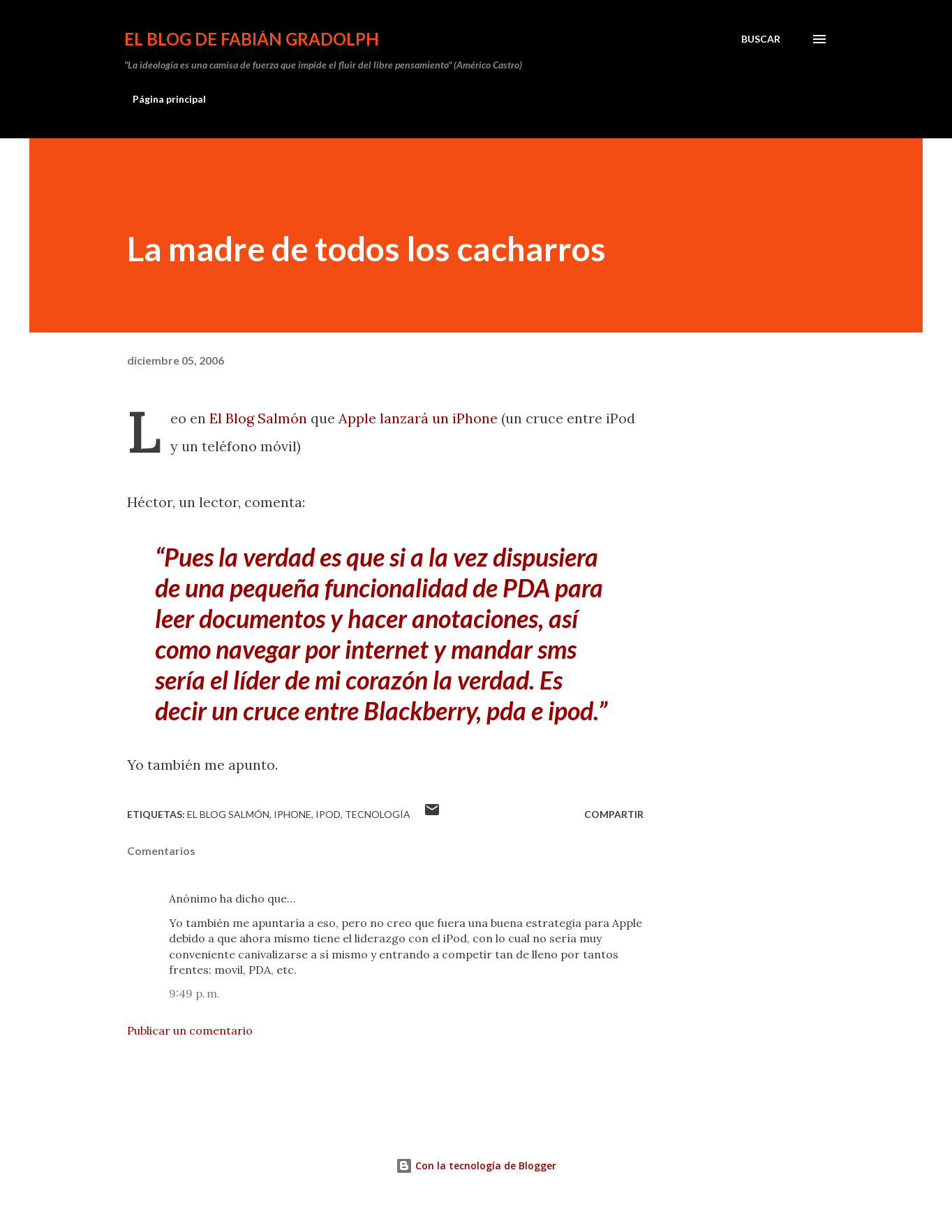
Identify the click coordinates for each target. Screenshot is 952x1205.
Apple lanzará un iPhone (418, 418)
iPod (328, 814)
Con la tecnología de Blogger (476, 1165)
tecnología (377, 814)
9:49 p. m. (194, 993)
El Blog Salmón (258, 418)
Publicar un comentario (190, 1030)
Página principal (169, 99)
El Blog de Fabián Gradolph (251, 39)
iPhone (292, 814)
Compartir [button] (614, 814)
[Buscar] (760, 39)
